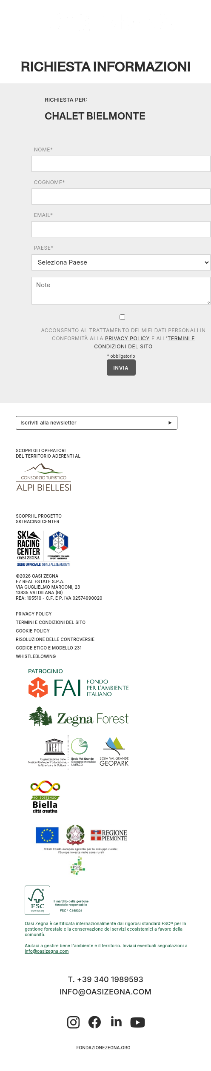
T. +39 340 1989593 (105, 979)
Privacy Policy (127, 338)
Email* (43, 215)
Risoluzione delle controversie (55, 639)
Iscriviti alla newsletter (98, 422)
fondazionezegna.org (103, 1047)
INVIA (121, 368)
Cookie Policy (33, 630)
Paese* (44, 248)
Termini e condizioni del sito (51, 622)
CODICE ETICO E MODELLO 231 (49, 647)
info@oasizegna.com (46, 951)
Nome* (43, 149)
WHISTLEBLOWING (36, 656)
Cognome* (49, 182)
